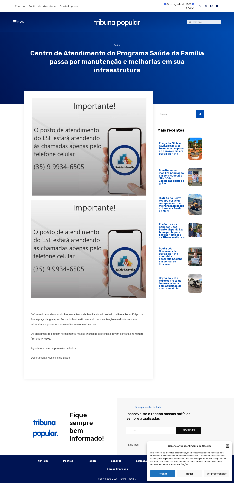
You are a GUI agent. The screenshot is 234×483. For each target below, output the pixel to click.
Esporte (116, 460)
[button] (227, 446)
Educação (142, 460)
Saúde (117, 45)
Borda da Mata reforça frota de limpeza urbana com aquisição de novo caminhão (170, 283)
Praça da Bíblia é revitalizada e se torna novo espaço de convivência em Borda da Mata (171, 148)
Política (68, 460)
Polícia (92, 460)
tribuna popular (117, 20)
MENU (21, 21)
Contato (20, 6)
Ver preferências (217, 473)
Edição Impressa (69, 6)
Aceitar (163, 473)
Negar (189, 473)
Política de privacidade (42, 6)
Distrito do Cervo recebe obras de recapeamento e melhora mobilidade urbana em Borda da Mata (171, 205)
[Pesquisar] (200, 114)
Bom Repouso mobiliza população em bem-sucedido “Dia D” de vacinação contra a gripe (171, 177)
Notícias (43, 460)
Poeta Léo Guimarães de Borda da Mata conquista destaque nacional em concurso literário (171, 256)
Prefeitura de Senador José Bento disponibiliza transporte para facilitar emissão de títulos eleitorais (172, 231)
